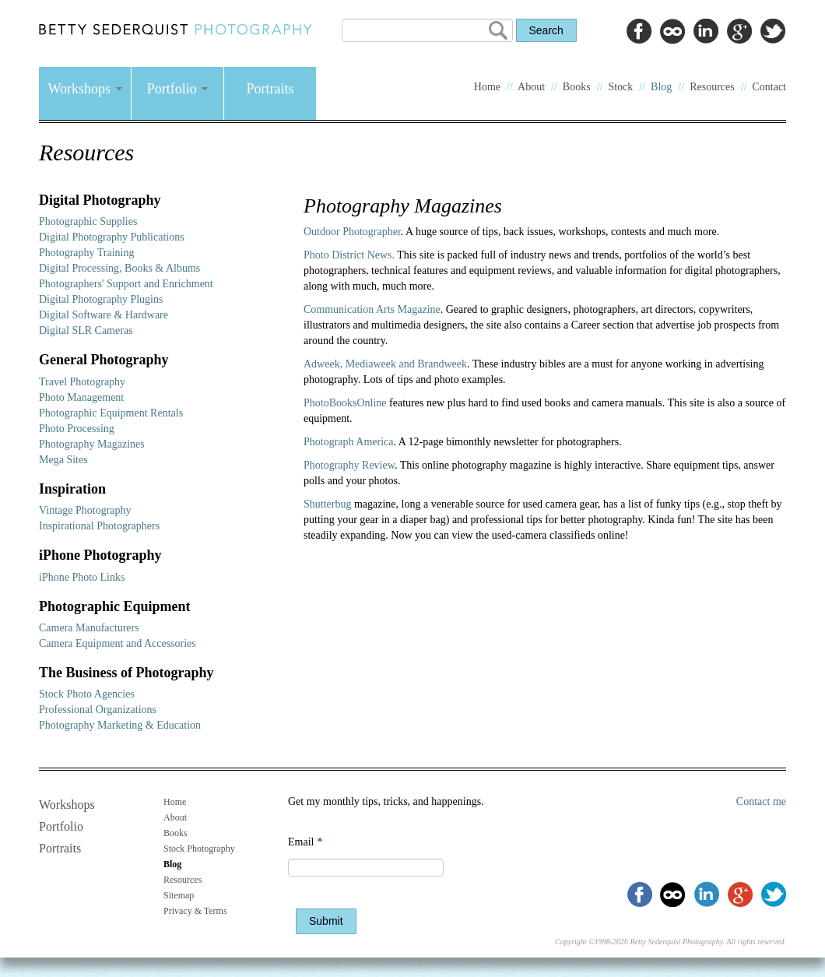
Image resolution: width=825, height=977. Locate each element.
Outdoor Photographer (352, 231)
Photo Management (81, 397)
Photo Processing (76, 428)
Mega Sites (63, 460)
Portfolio (178, 89)
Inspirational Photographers (99, 526)
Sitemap (178, 895)
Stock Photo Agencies (87, 694)
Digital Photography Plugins (101, 299)
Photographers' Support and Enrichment (126, 284)
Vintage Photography (85, 510)
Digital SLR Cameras (86, 330)
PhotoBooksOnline (345, 403)
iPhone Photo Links (82, 577)
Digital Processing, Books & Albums (119, 268)
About (531, 87)
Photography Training (87, 252)
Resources (712, 87)
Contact (769, 87)
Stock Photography (199, 848)
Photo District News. (349, 255)
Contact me (761, 801)
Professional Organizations (97, 709)
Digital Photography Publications (111, 237)
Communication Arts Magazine (372, 309)
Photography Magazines (92, 444)
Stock (620, 87)
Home (487, 87)
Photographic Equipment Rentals (111, 413)
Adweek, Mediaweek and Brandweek (385, 364)
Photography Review (349, 465)
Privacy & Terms (195, 910)
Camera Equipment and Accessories (117, 643)
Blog (661, 87)
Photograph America (348, 442)
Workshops (84, 89)
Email (305, 842)
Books (577, 87)
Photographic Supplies (88, 221)
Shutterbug (329, 504)
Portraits (270, 89)
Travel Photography (82, 382)
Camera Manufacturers (89, 628)
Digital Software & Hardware (103, 315)
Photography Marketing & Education (120, 725)
